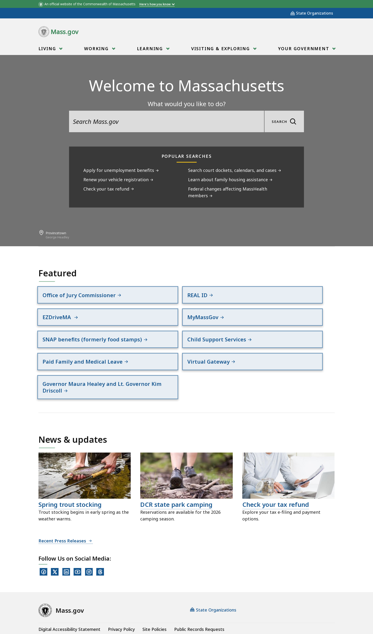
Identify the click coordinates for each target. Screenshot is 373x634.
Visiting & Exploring (221, 48)
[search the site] (166, 121)
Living (48, 48)
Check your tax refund (275, 469)
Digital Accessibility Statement (69, 594)
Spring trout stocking (70, 469)
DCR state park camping (176, 469)
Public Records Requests (199, 594)
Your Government (304, 48)
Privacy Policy (121, 594)
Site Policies (154, 594)
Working (97, 48)
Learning (151, 48)
